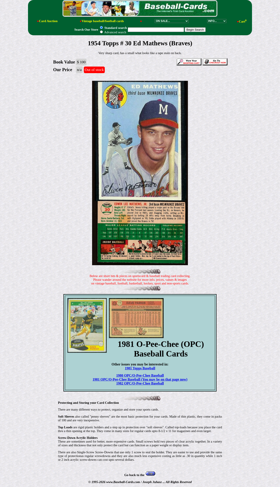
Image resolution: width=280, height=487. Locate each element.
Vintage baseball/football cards (103, 21)
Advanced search (113, 32)
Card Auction (48, 21)
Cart (243, 21)
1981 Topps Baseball (140, 368)
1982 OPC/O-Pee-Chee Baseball (140, 383)
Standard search (113, 28)
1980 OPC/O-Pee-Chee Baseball (140, 375)
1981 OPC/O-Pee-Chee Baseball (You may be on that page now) (140, 379)
